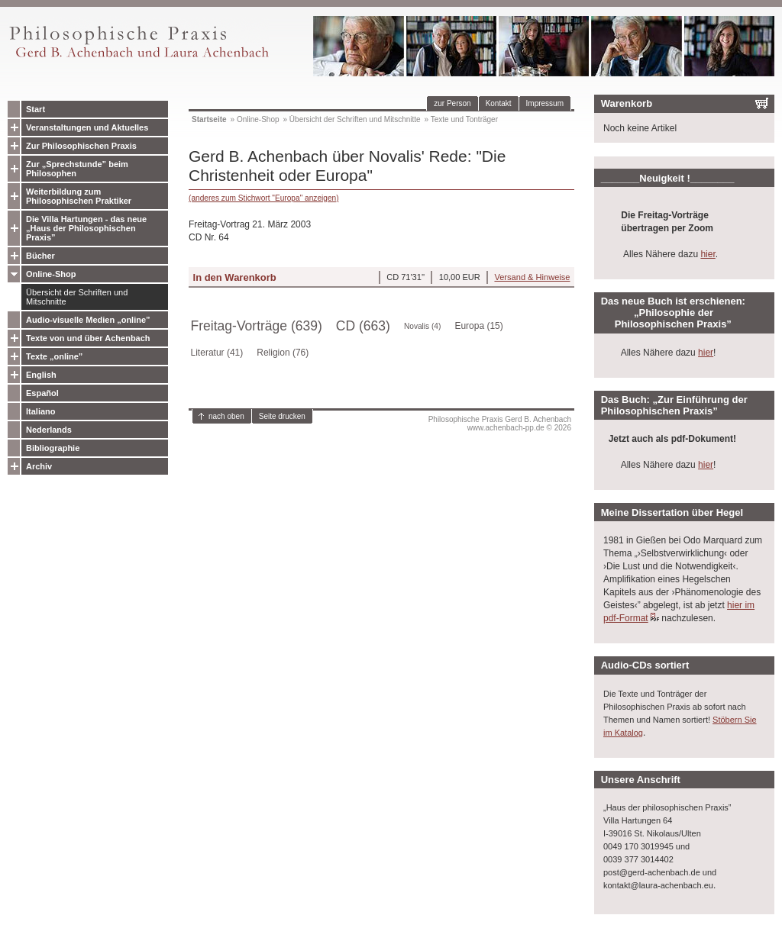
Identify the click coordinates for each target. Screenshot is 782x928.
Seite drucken (282, 416)
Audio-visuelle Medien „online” (88, 319)
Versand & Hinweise (532, 277)
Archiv (39, 466)
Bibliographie (52, 448)
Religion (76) (283, 352)
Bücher (40, 255)
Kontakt (499, 103)
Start (35, 109)
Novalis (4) (422, 326)
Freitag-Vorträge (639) (256, 326)
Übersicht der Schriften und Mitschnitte (77, 297)
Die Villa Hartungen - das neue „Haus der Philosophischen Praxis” (86, 228)
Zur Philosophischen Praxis (81, 145)
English (41, 374)
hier (707, 254)
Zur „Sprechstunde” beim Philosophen (77, 169)
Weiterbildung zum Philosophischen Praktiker (78, 196)
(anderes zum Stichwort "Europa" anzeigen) (264, 198)
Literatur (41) (217, 352)
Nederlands (49, 429)
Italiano (41, 411)
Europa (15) (478, 326)
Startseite (209, 119)
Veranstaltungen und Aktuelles (87, 127)
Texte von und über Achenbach (88, 338)
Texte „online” (54, 356)
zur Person (452, 103)
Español (42, 393)
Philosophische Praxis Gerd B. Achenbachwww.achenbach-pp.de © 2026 (499, 423)
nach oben (226, 416)
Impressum (545, 103)
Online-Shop (51, 274)
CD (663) (363, 326)
